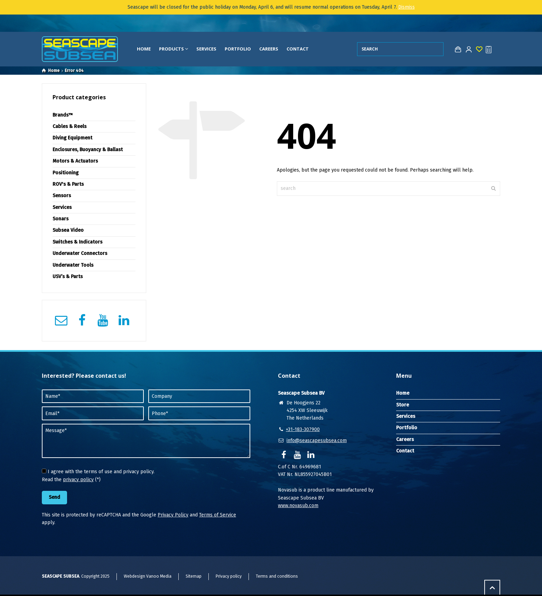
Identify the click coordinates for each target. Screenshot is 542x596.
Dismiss (406, 7)
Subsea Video (68, 230)
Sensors (62, 196)
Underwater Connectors (80, 253)
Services (206, 49)
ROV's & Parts (68, 184)
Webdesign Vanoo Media (147, 576)
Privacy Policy (173, 515)
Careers (268, 49)
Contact (298, 49)
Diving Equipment (72, 138)
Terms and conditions (277, 576)
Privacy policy (229, 576)
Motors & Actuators (75, 161)
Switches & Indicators (77, 242)
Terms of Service (217, 515)
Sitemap (194, 576)
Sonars (60, 219)
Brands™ (63, 115)
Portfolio (238, 49)
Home (144, 49)
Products (173, 49)
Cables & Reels (69, 126)
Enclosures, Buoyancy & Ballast (88, 150)
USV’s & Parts (68, 276)
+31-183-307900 (303, 429)
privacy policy (78, 480)
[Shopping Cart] (456, 49)
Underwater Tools (73, 265)
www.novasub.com (298, 505)
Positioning (65, 173)
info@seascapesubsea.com (317, 440)
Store (402, 405)
